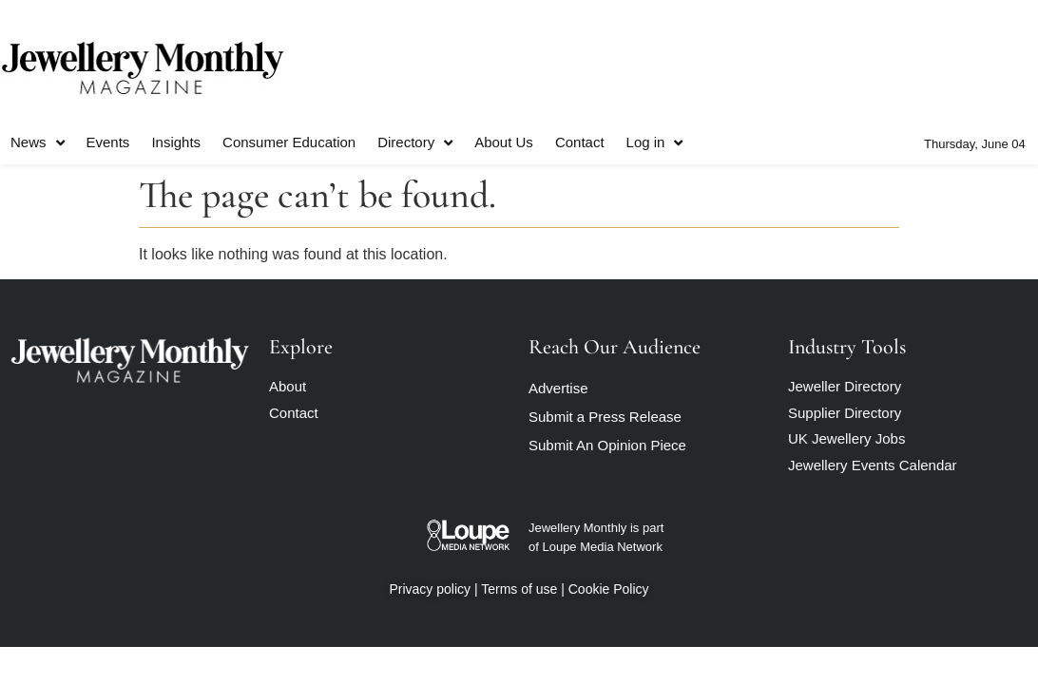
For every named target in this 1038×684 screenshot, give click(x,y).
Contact (580, 142)
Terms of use (519, 589)
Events (108, 142)
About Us (503, 142)
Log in (654, 143)
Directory (414, 143)
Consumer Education (289, 142)
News (37, 143)
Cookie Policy (608, 589)
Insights (176, 142)
